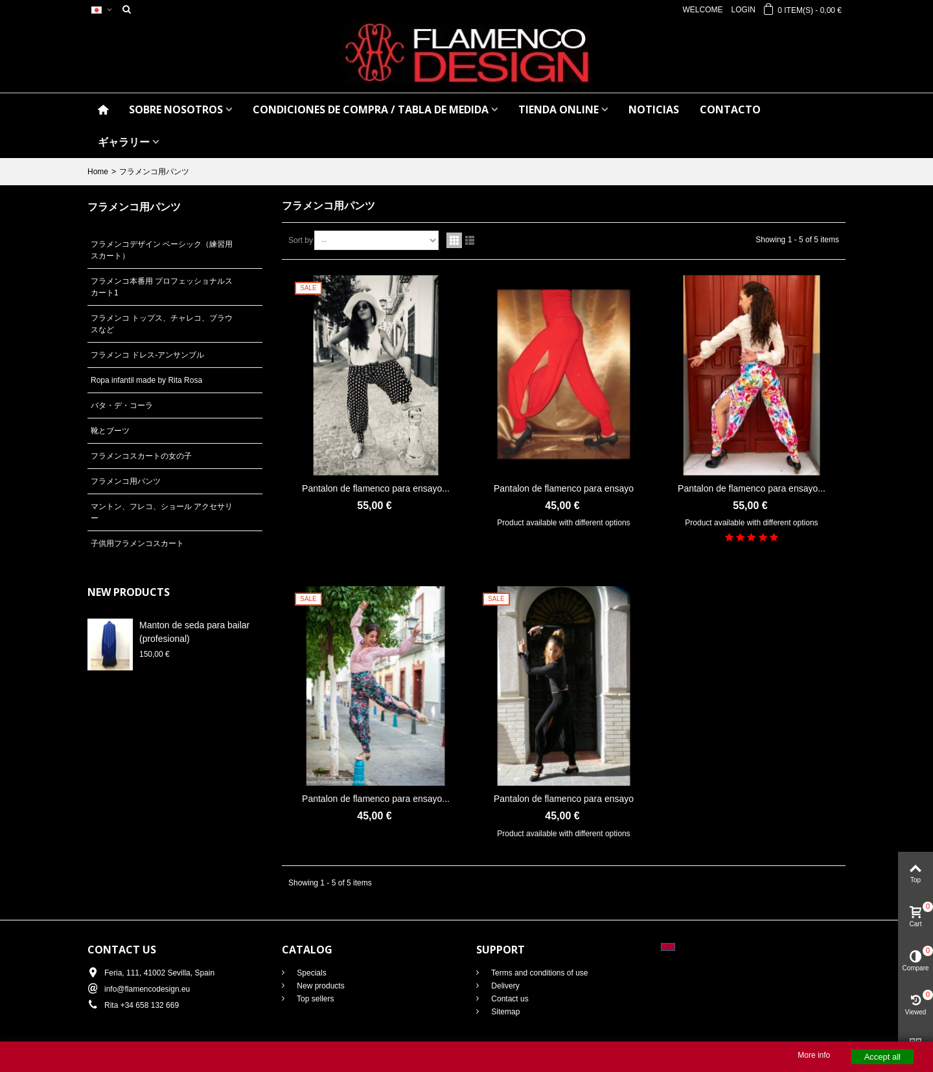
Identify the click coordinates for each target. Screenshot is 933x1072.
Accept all (882, 1057)
